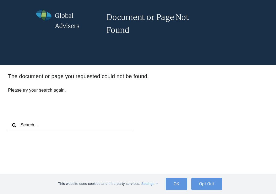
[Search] (14, 125)
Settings (149, 184)
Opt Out (206, 183)
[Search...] (70, 125)
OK (177, 183)
